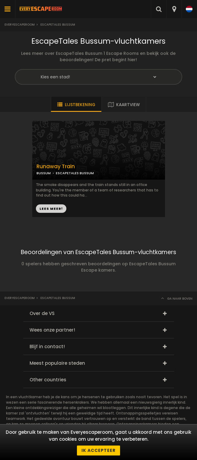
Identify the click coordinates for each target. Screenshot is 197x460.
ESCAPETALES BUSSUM (75, 173)
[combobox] (174, 9)
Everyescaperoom (20, 24)
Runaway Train (56, 166)
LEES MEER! (51, 208)
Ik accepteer (98, 450)
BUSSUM (44, 173)
